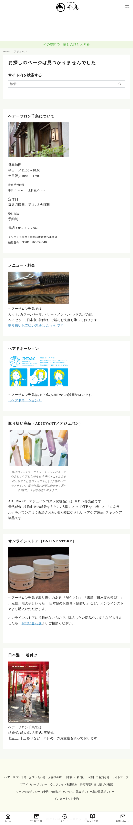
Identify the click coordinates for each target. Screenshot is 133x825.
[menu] (127, 5)
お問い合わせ (32, 623)
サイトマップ (120, 777)
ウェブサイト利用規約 (64, 784)
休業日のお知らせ (98, 777)
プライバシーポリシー (34, 784)
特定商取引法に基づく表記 (96, 784)
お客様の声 (55, 777)
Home (6, 51)
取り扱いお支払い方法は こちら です (35, 325)
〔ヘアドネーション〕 (25, 400)
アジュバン (20, 51)
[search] (120, 84)
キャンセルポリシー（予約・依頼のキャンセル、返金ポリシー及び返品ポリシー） (66, 791)
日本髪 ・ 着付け (74, 777)
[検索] (66, 84)
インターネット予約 (66, 798)
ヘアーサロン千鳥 (15, 777)
